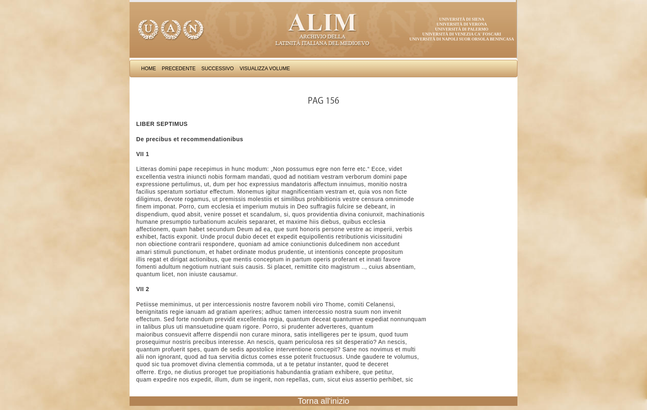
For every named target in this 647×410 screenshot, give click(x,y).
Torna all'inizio (323, 400)
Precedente (179, 68)
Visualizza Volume (265, 68)
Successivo (217, 68)
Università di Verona (462, 24)
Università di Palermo (461, 29)
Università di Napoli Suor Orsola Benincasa (461, 39)
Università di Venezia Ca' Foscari (462, 34)
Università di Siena (461, 19)
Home (148, 68)
